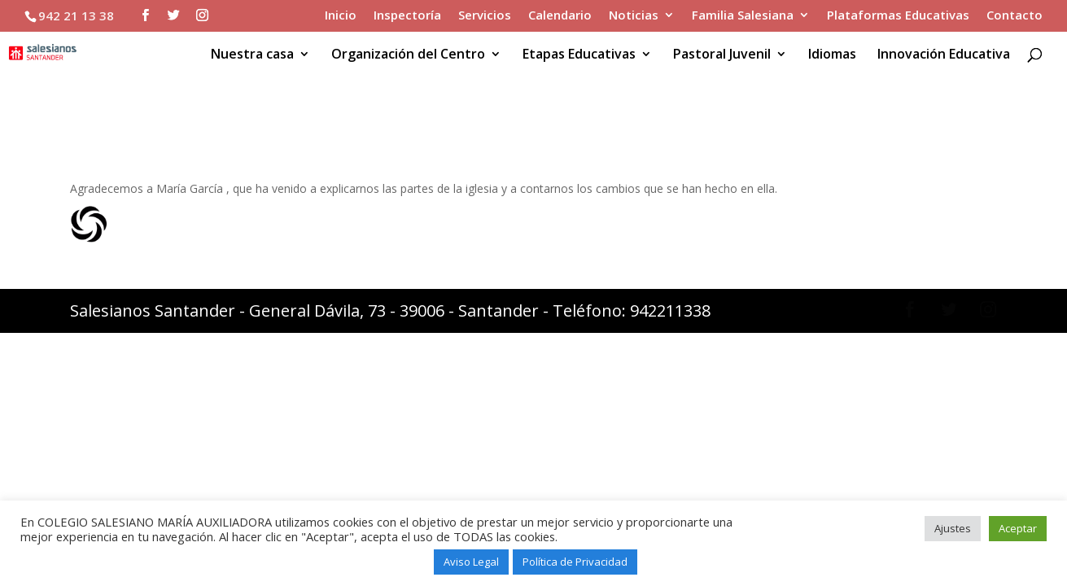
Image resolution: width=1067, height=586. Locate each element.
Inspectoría (407, 16)
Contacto (1014, 16)
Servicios (484, 16)
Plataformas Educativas (898, 16)
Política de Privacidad (575, 561)
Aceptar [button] (1018, 528)
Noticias (633, 16)
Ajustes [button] (952, 528)
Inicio (340, 16)
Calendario (560, 16)
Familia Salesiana (743, 16)
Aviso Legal (471, 561)
